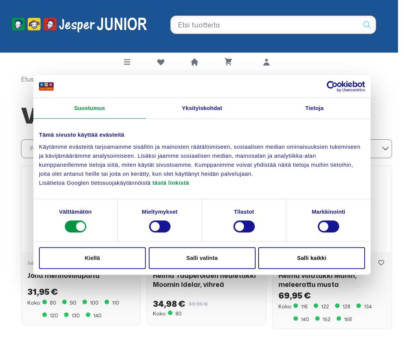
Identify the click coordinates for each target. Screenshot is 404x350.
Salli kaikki (311, 258)
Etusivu (31, 79)
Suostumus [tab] (89, 108)
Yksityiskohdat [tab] (202, 108)
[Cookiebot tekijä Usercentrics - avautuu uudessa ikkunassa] (332, 86)
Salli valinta (202, 258)
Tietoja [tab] (314, 108)
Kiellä (92, 258)
